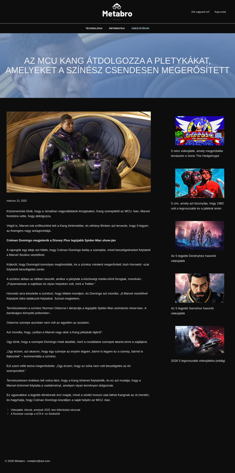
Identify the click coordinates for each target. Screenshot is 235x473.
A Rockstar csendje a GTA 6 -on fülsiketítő (35, 413)
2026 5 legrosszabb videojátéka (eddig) (198, 360)
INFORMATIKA (117, 28)
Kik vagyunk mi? (200, 11)
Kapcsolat (220, 11)
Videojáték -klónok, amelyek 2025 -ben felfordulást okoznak (45, 409)
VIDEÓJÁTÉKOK (140, 28)
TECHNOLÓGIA (94, 28)
